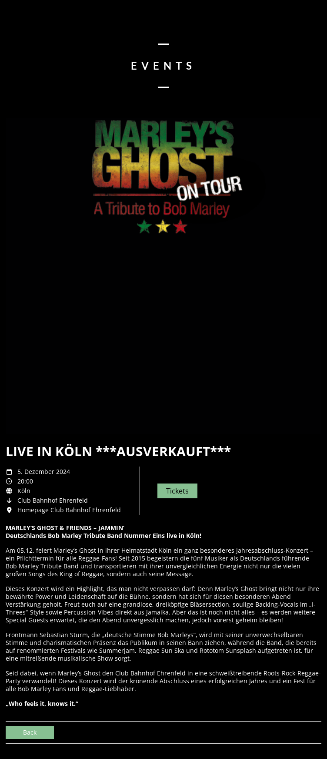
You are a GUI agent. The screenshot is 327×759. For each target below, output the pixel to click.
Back (30, 732)
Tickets (177, 491)
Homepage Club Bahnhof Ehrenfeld (69, 510)
